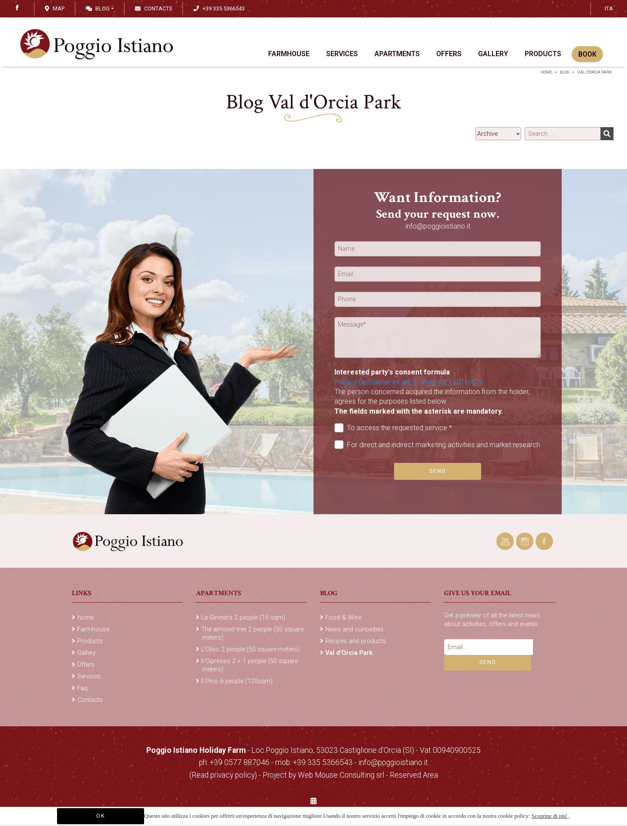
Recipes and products (355, 641)
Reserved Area (414, 775)
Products (543, 54)
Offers (449, 54)
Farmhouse (289, 54)
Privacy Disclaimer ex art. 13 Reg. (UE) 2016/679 (408, 382)
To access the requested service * (393, 427)
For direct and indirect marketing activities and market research (437, 444)
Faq (82, 688)
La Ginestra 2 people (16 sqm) (243, 617)
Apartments (397, 54)
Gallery (493, 54)
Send (437, 471)
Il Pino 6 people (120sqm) (237, 681)
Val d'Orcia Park (594, 72)
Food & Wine (343, 617)
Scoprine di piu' (550, 816)
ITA (609, 8)
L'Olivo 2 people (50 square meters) (250, 649)
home (546, 72)
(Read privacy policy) (224, 775)
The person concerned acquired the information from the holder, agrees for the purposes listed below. (431, 401)
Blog (98, 8)
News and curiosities (354, 629)
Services (342, 54)
